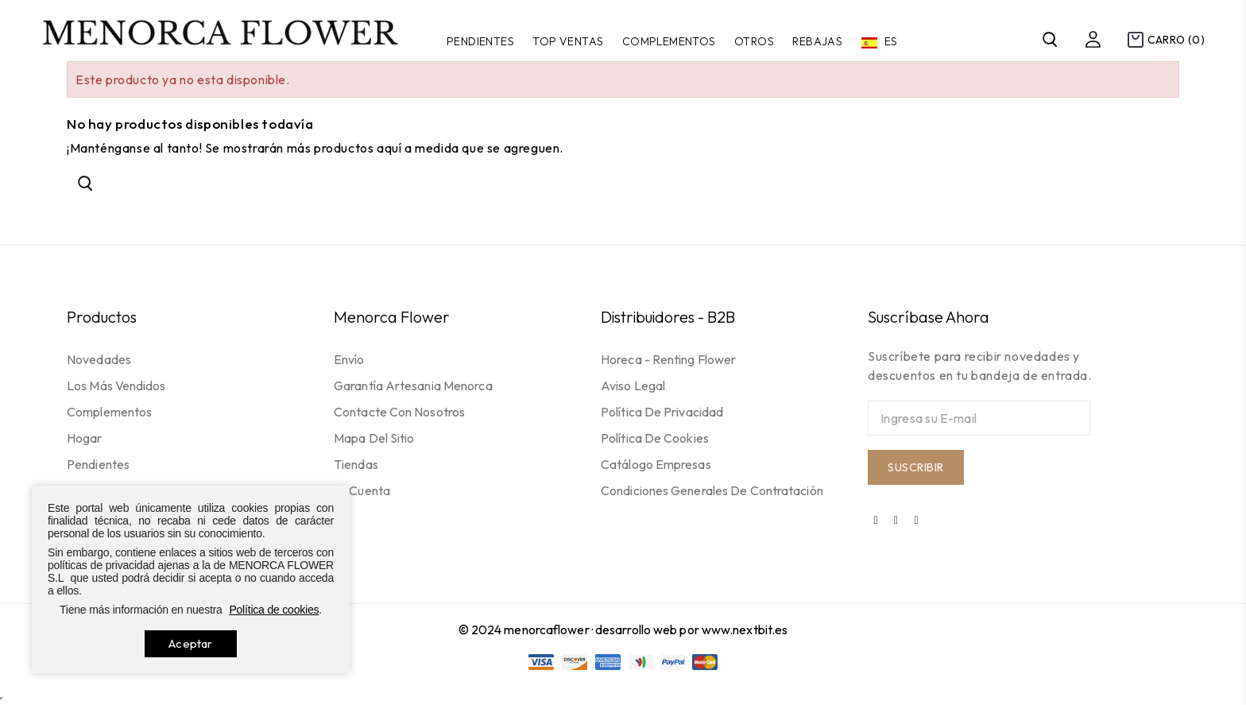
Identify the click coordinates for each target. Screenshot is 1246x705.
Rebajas (817, 41)
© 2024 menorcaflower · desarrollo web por (580, 629)
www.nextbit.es (744, 629)
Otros (754, 41)
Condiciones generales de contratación (712, 490)
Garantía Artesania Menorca (413, 385)
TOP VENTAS (567, 41)
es (890, 41)
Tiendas (356, 464)
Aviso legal (633, 385)
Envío (349, 359)
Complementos (669, 41)
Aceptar (190, 643)
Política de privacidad (662, 412)
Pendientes (480, 41)
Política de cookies (655, 438)
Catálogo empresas (656, 464)
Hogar (85, 438)
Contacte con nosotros (399, 412)
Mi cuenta (362, 490)
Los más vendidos (116, 385)
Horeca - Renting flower (668, 359)
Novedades (99, 359)
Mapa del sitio (374, 438)
